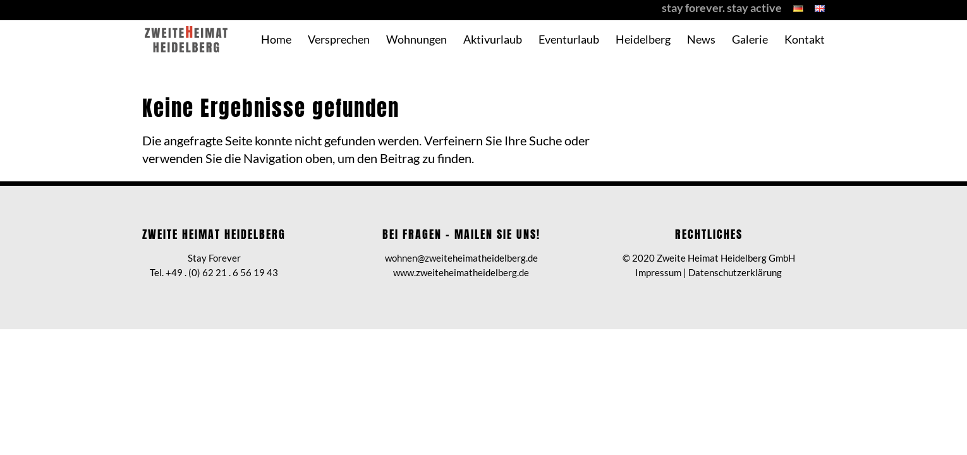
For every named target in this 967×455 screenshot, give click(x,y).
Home (276, 40)
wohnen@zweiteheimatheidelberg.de (461, 258)
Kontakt (804, 40)
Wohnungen (416, 40)
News (701, 40)
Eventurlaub (568, 40)
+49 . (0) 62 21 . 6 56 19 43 (222, 272)
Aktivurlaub (492, 40)
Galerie (750, 40)
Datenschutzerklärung (735, 272)
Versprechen (339, 40)
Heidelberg (643, 40)
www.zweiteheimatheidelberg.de (461, 272)
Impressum (658, 272)
